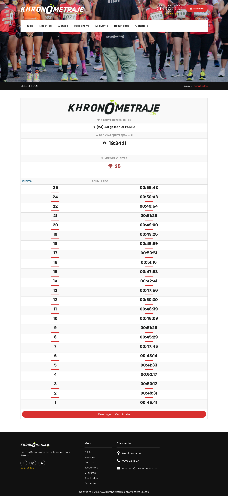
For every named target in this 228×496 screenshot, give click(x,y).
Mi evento (101, 26)
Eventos (63, 26)
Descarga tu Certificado (114, 414)
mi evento (197, 8)
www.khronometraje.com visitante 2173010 (124, 492)
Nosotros (45, 26)
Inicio (29, 26)
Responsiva (81, 26)
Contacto (141, 26)
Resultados (121, 26)
